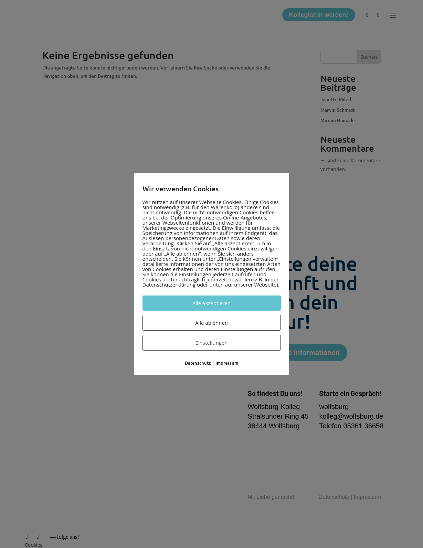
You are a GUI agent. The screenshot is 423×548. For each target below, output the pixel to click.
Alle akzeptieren (211, 303)
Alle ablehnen (211, 322)
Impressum (226, 363)
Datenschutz (198, 363)
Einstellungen (211, 342)
